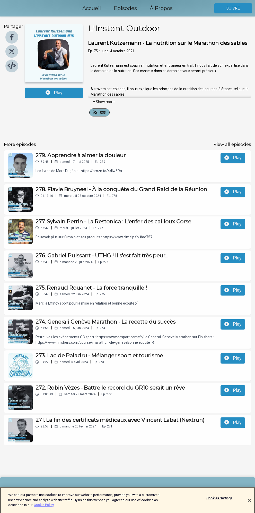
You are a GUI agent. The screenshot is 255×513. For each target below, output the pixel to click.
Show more (103, 102)
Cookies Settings (219, 500)
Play (54, 92)
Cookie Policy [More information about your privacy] (44, 507)
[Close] (249, 502)
